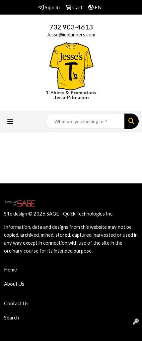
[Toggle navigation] (10, 121)
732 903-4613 (71, 27)
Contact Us (16, 303)
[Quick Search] (85, 121)
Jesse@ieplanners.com (71, 34)
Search (11, 317)
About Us (14, 284)
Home (10, 269)
